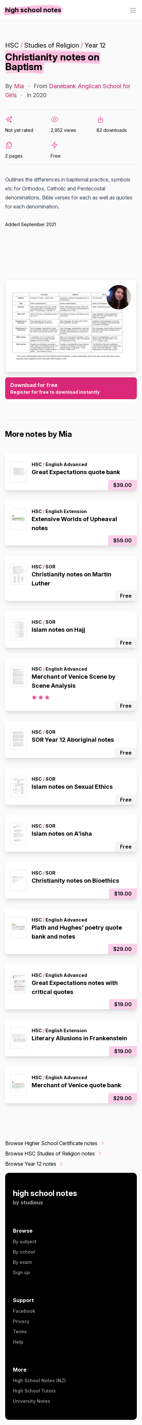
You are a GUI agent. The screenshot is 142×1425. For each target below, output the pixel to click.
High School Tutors (34, 1390)
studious (32, 1202)
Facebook (24, 1311)
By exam (22, 1262)
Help (18, 1342)
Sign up (21, 1272)
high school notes (45, 1193)
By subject (24, 1241)
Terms (20, 1331)
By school (24, 1252)
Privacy (21, 1321)
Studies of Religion (51, 45)
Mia (19, 86)
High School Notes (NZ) (39, 1380)
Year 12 (95, 45)
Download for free (71, 388)
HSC (12, 45)
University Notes (31, 1401)
